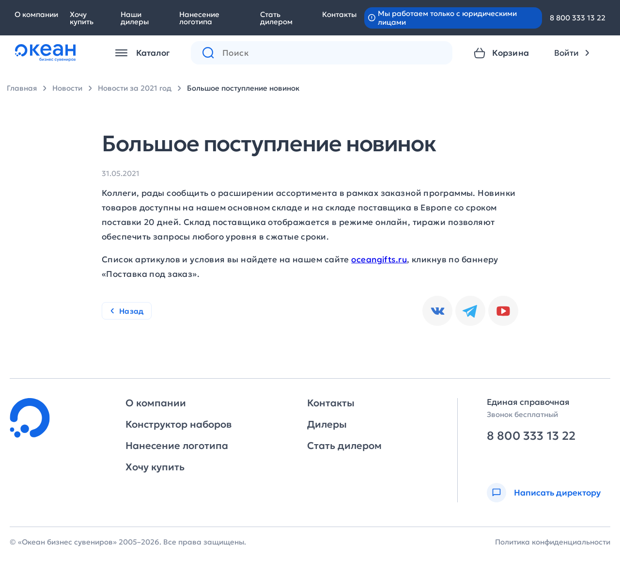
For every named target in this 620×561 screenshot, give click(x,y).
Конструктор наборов (178, 424)
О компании (36, 14)
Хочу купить (81, 18)
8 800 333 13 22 (577, 17)
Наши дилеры (135, 18)
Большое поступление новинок (243, 88)
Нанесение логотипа (199, 18)
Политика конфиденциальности (552, 541)
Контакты (339, 14)
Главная (22, 88)
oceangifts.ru (379, 259)
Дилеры (327, 424)
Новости (67, 88)
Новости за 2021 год (134, 88)
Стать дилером (276, 18)
